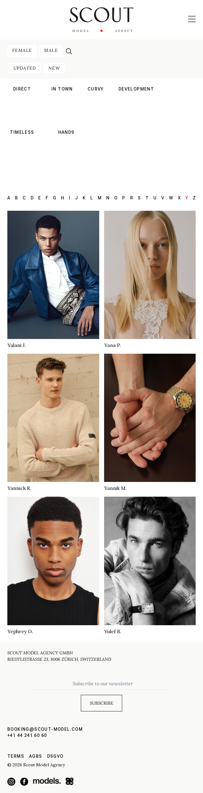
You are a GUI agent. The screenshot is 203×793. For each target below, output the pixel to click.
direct (22, 89)
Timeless (22, 132)
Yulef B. (112, 631)
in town (62, 89)
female (22, 50)
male (51, 50)
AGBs (35, 756)
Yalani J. (16, 345)
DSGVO (55, 756)
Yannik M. (115, 488)
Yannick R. (19, 488)
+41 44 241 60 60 (27, 735)
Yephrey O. (20, 631)
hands (66, 132)
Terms (15, 756)
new (54, 68)
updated (24, 68)
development (136, 89)
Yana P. (112, 345)
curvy (96, 89)
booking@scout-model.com (45, 729)
